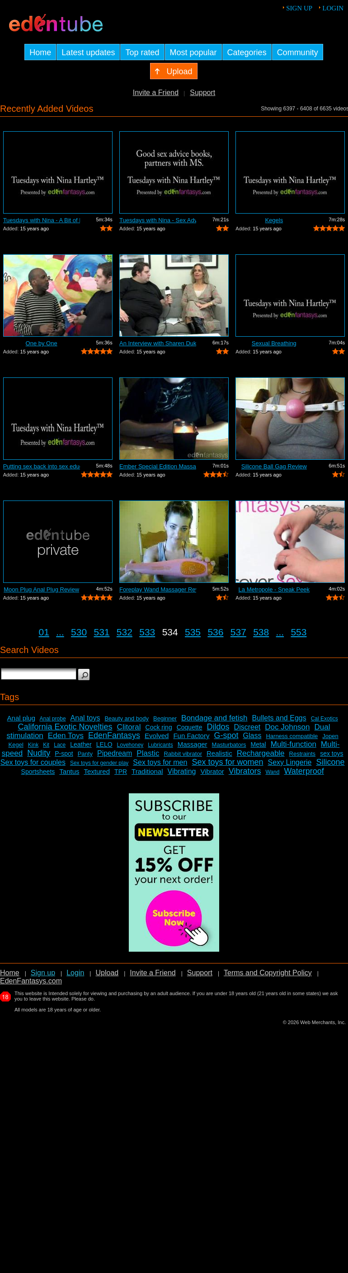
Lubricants (160, 745)
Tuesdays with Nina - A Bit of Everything (41, 220)
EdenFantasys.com (31, 981)
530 (79, 632)
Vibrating (182, 771)
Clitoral (129, 727)
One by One (41, 343)
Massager (192, 744)
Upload (106, 973)
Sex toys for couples (33, 762)
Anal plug (21, 718)
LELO (104, 744)
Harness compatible (292, 736)
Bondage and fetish (214, 718)
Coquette (189, 727)
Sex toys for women (227, 762)
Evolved (157, 735)
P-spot (64, 753)
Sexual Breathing (274, 343)
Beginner (165, 718)
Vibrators (245, 771)
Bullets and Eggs (279, 718)
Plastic (147, 753)
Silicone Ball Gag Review (274, 466)
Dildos (218, 726)
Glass (252, 735)
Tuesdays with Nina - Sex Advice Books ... (157, 220)
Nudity (38, 753)
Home (9, 973)
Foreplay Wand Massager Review (157, 589)
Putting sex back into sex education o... (41, 466)
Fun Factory (191, 735)
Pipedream (114, 753)
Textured (97, 771)
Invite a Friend (156, 92)
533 (147, 632)
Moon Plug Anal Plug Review (41, 589)
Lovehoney (130, 745)
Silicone (330, 762)
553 (298, 632)
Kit (46, 745)
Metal (258, 744)
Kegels (274, 220)
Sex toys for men (160, 762)
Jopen (330, 736)
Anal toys (85, 718)
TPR (120, 771)
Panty (85, 753)
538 (261, 632)
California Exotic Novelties (65, 726)
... (60, 632)
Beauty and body (126, 718)
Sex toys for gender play (99, 763)
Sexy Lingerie (289, 762)
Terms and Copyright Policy (268, 973)
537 (238, 632)
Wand (272, 772)
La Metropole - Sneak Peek (274, 589)
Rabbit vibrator (183, 753)
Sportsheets (38, 771)
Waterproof (304, 771)
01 (44, 632)
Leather (80, 744)
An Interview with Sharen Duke (157, 343)
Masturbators (229, 744)
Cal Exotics (324, 718)
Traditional (147, 771)
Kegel (16, 744)
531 (101, 632)
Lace (60, 745)
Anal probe (53, 718)
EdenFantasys (114, 735)
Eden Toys (66, 735)
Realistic (219, 753)
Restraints (302, 753)
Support (202, 92)
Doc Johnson (287, 727)
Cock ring (159, 727)
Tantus (69, 771)
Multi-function (293, 744)
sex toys (331, 753)
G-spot (226, 735)
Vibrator (212, 771)
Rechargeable (261, 753)
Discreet (247, 727)
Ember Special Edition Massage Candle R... (157, 466)
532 (124, 632)
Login (332, 8)
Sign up (299, 8)
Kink (33, 745)
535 (193, 632)
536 (215, 632)
